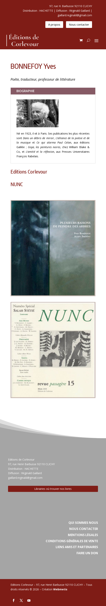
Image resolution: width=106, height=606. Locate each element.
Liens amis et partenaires (77, 547)
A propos (54, 24)
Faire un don (87, 553)
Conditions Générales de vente (72, 541)
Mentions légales (83, 535)
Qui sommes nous (83, 523)
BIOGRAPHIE (25, 91)
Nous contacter (79, 24)
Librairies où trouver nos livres (53, 489)
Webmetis (60, 589)
